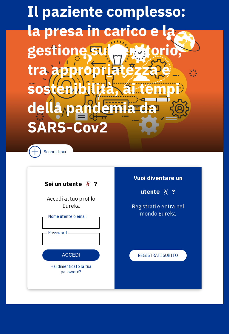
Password (57, 232)
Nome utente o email (67, 216)
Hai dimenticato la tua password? (71, 269)
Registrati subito (158, 255)
